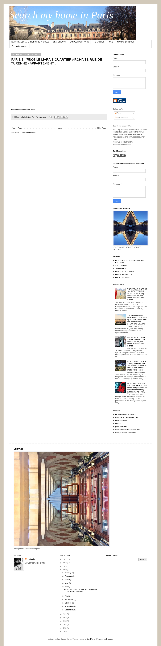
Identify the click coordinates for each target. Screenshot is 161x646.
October (68, 603)
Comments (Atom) (29, 132)
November (69, 606)
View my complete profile (35, 563)
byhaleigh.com (121, 420)
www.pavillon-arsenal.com (125, 432)
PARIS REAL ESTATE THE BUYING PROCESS (30, 42)
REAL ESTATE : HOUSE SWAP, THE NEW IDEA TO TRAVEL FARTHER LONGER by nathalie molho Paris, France (137, 365)
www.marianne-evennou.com (126, 417)
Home (59, 128)
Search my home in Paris (61, 15)
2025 (65, 628)
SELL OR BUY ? (59, 42)
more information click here (23, 110)
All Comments (121, 118)
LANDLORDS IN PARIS (79, 42)
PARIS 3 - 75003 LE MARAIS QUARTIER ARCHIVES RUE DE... (80, 590)
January (68, 573)
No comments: (41, 117)
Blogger (109, 639)
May (67, 583)
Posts (118, 113)
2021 (65, 614)
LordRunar (91, 639)
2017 (65, 559)
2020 (65, 570)
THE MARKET (98, 42)
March (67, 580)
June (67, 587)
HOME (110, 42)
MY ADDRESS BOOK (125, 42)
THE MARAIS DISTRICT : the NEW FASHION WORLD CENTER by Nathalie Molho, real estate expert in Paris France (137, 294)
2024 (65, 624)
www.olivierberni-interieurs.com (127, 430)
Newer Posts (17, 128)
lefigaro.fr (119, 423)
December (69, 610)
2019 (65, 566)
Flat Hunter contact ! (20, 46)
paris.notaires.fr (121, 426)
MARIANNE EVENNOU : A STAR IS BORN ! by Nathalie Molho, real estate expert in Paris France (137, 341)
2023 (65, 621)
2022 (65, 618)
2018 (65, 563)
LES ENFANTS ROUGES (125, 414)
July (66, 596)
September (69, 599)
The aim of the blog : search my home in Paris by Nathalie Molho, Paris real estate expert (137, 318)
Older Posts (101, 128)
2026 (65, 631)
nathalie (31, 559)
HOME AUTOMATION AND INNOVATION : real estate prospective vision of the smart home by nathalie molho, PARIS (137, 387)
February (68, 576)
